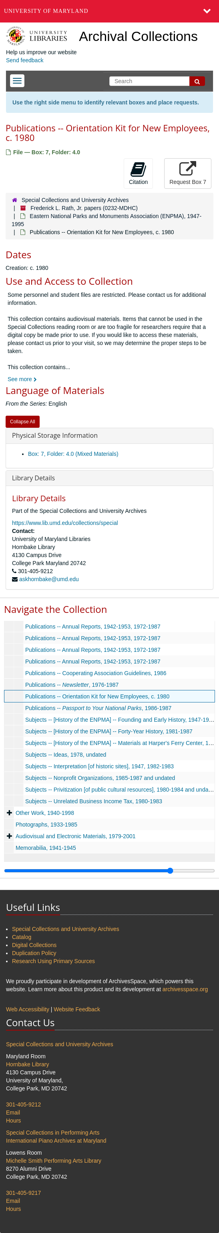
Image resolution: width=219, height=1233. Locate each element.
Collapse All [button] (22, 422)
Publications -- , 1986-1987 (98, 708)
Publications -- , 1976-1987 (72, 685)
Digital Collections (34, 945)
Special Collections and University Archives (75, 200)
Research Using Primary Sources (53, 961)
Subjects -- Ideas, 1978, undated (65, 754)
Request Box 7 (187, 173)
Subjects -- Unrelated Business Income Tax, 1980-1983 (93, 801)
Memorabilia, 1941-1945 (46, 848)
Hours (13, 1120)
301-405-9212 (23, 1104)
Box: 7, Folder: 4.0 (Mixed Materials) (73, 454)
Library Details (33, 478)
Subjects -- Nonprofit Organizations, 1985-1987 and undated (100, 778)
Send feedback (24, 60)
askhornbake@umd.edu (49, 579)
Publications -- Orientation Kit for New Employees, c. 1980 (97, 696)
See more (22, 379)
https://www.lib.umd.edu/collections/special (65, 523)
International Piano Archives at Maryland (56, 1140)
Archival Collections (138, 36)
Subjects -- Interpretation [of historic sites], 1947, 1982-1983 (99, 766)
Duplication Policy (34, 953)
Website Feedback (77, 1009)
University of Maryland (46, 11)
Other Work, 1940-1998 (45, 813)
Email (13, 1112)
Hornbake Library (27, 1064)
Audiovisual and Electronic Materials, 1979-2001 (76, 836)
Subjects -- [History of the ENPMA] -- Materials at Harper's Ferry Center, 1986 (121, 743)
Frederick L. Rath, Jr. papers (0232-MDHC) (84, 208)
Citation (138, 173)
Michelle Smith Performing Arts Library (53, 1160)
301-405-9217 (23, 1193)
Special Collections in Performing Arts (52, 1132)
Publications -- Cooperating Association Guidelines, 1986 (96, 673)
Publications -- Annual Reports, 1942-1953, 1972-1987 (93, 626)
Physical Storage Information (55, 435)
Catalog (21, 937)
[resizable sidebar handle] (109, 871)
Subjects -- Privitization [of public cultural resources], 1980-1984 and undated (120, 789)
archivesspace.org (185, 989)
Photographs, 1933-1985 (46, 824)
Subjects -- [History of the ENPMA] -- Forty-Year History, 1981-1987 (109, 731)
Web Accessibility (27, 1009)
